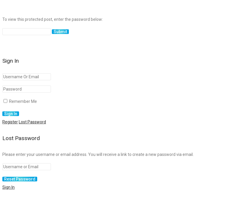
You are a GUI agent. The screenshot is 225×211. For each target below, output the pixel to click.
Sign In (8, 187)
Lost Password (32, 122)
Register (10, 122)
